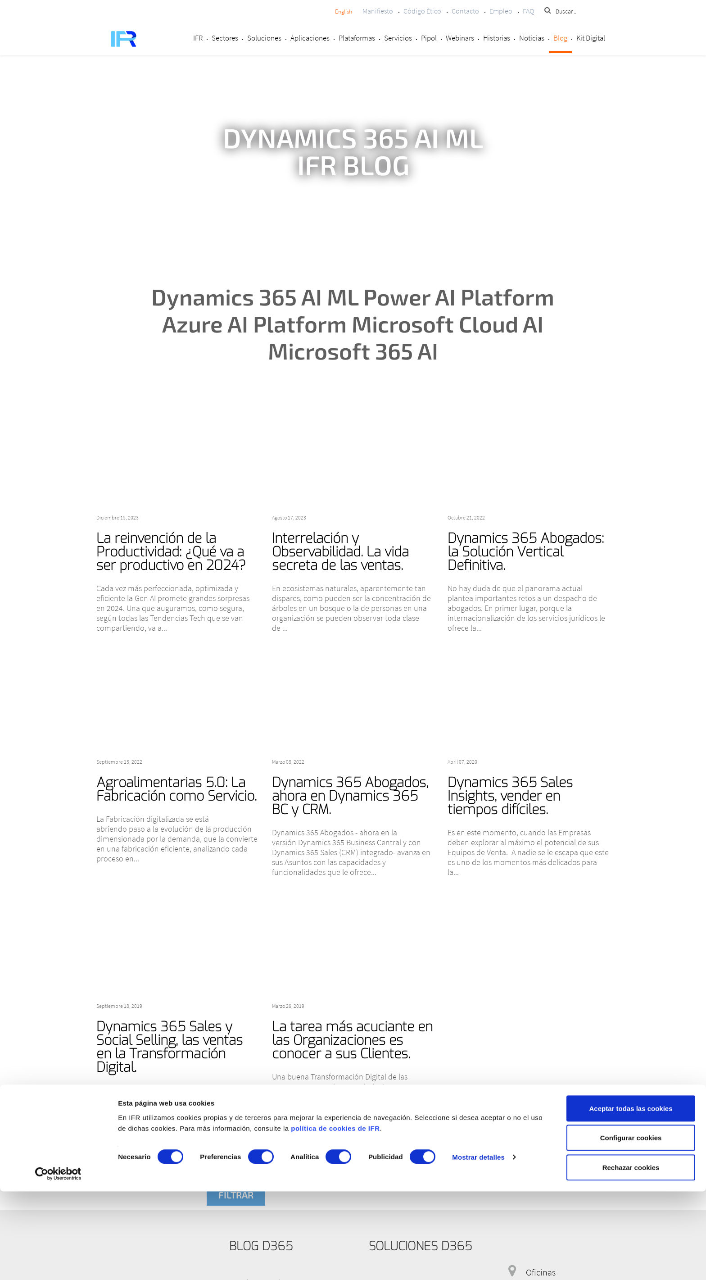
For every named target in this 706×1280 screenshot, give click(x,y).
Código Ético (422, 10)
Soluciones (264, 38)
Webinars (460, 38)
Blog (560, 38)
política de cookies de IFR (335, 1217)
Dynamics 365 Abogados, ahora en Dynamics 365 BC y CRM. (350, 796)
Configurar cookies (631, 1226)
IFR (198, 38)
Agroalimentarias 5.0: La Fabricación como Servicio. (176, 789)
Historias (496, 38)
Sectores (225, 38)
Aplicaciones (310, 38)
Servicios (398, 38)
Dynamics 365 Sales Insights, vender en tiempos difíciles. (510, 796)
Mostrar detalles (478, 1246)
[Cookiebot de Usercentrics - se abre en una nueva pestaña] (58, 1262)
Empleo (500, 10)
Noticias (531, 38)
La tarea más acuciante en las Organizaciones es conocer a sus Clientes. (352, 1040)
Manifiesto (377, 10)
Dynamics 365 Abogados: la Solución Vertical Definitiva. (526, 551)
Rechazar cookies (631, 1256)
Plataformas (357, 38)
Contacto (465, 10)
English (343, 11)
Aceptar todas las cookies (630, 1197)
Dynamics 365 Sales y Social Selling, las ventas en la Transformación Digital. (169, 1047)
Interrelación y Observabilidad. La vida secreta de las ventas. (340, 551)
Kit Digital (590, 38)
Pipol (429, 38)
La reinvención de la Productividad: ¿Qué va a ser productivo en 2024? (171, 551)
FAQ (528, 10)
